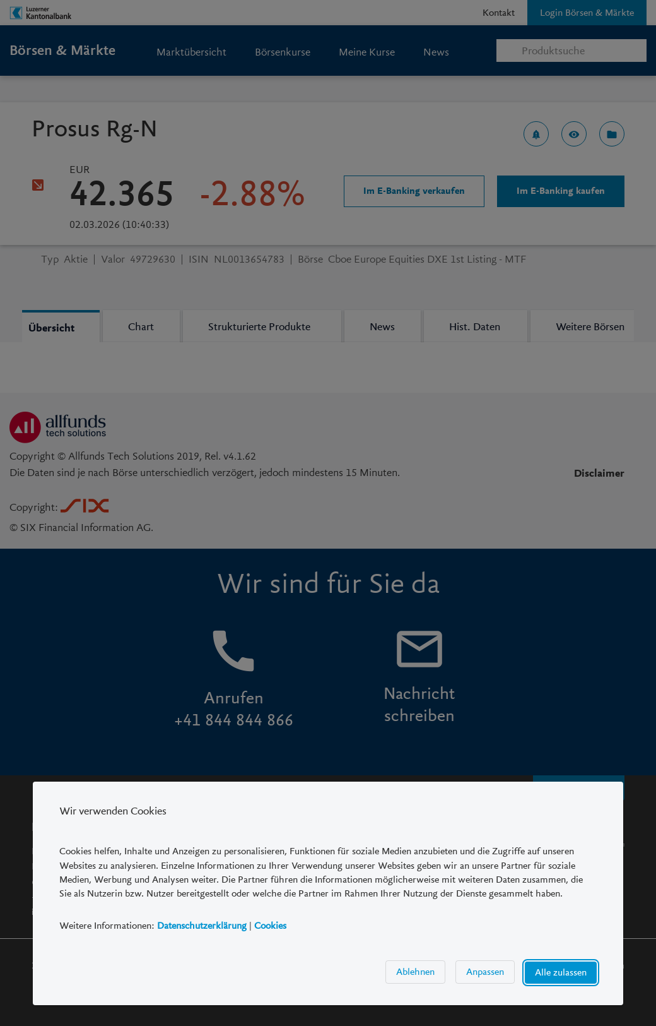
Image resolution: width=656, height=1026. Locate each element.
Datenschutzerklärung (202, 925)
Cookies (270, 925)
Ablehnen (415, 972)
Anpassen (485, 972)
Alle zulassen (561, 973)
